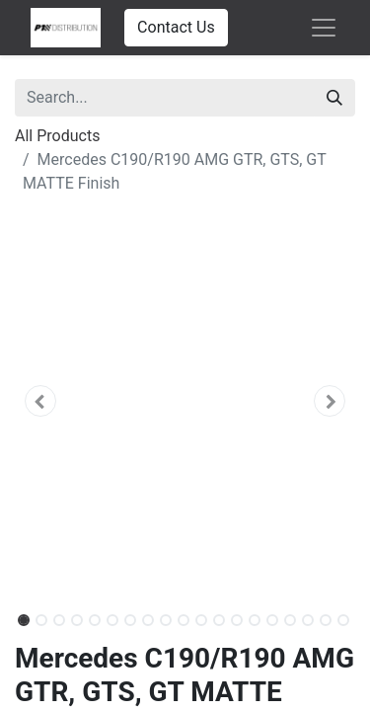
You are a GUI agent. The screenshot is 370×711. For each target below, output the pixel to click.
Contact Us (176, 27)
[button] (40, 401)
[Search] (334, 98)
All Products (57, 135)
